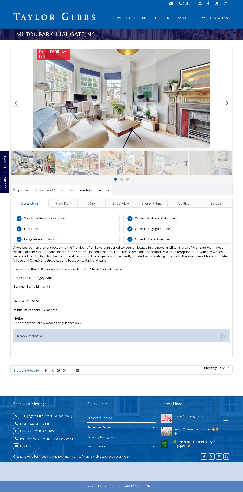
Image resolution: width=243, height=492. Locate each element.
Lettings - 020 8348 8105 (37, 431)
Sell (156, 18)
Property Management (102, 437)
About (131, 18)
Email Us (25, 446)
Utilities (183, 203)
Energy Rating (152, 203)
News (202, 18)
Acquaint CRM (121, 456)
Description (29, 203)
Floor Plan (63, 203)
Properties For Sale (100, 418)
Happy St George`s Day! (189, 416)
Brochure (86, 190)
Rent (168, 18)
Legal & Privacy (52, 456)
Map (91, 203)
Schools (216, 203)
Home (117, 18)
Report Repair (96, 446)
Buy (144, 18)
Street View (121, 203)
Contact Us (219, 18)
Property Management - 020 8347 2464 (46, 438)
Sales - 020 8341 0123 (35, 423)
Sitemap (70, 456)
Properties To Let (99, 427)
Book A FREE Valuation (6, 172)
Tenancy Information (30, 335)
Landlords (185, 18)
